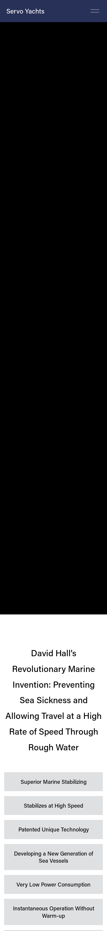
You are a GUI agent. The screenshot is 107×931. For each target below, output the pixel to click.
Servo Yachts (25, 11)
